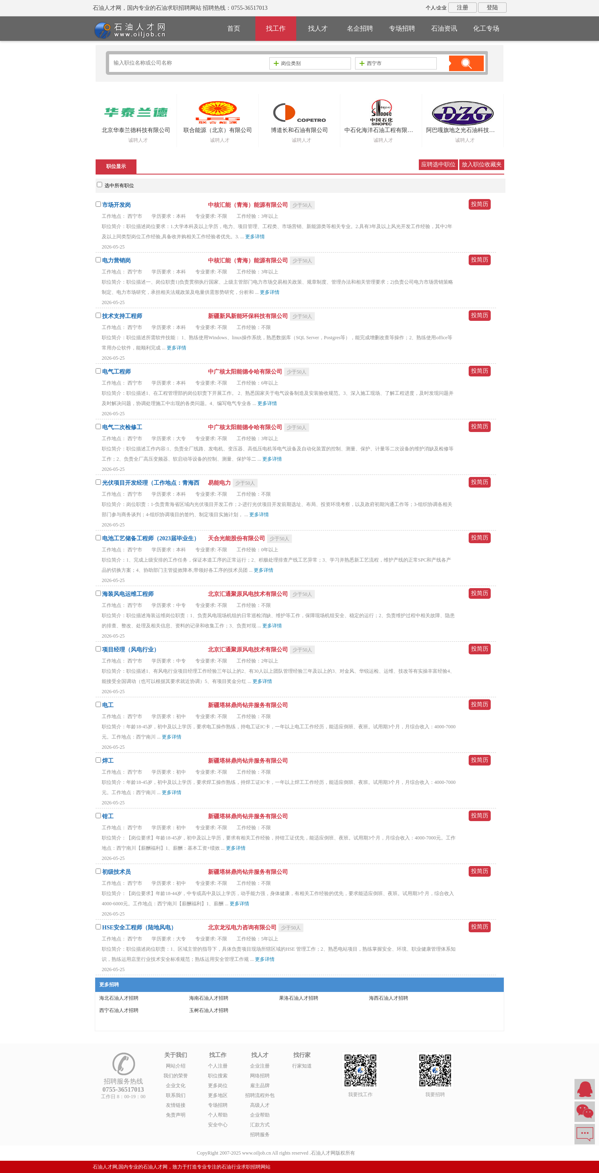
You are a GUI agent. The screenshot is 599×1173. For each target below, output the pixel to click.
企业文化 (176, 1085)
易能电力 (220, 483)
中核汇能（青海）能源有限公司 (249, 205)
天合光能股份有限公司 (237, 538)
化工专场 (486, 28)
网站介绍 (176, 1066)
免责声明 (176, 1115)
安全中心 (218, 1125)
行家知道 (302, 1066)
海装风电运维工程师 (128, 594)
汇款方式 (260, 1125)
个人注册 (218, 1066)
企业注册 (260, 1066)
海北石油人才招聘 (119, 998)
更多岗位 (218, 1085)
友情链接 (176, 1105)
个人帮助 (218, 1115)
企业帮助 (260, 1115)
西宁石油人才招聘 (119, 1010)
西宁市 (371, 63)
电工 (108, 705)
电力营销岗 (116, 260)
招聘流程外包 (260, 1095)
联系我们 (176, 1095)
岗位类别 (287, 63)
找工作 (276, 28)
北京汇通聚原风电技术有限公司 (249, 594)
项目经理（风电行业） (130, 650)
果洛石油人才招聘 (298, 998)
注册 (462, 7)
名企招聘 (360, 28)
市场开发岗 (116, 205)
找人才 (318, 28)
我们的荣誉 (175, 1076)
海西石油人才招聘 (388, 998)
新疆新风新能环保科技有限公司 (249, 316)
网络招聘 (260, 1076)
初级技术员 (116, 872)
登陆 (492, 7)
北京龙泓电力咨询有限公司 (243, 928)
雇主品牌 (260, 1085)
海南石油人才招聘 (208, 998)
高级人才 (260, 1105)
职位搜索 (218, 1076)
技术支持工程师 (122, 316)
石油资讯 (444, 28)
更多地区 (218, 1095)
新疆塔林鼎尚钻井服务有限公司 (248, 705)
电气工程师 (116, 372)
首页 (233, 28)
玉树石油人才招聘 (208, 1010)
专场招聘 (402, 28)
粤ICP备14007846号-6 (379, 1153)
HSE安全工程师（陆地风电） (139, 928)
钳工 (108, 816)
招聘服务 (260, 1134)
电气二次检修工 (122, 427)
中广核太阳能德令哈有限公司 (246, 372)
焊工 (108, 761)
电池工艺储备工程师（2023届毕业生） (150, 538)
